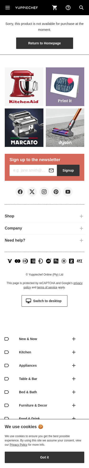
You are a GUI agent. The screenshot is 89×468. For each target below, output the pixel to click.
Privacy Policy (19, 444)
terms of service (47, 287)
